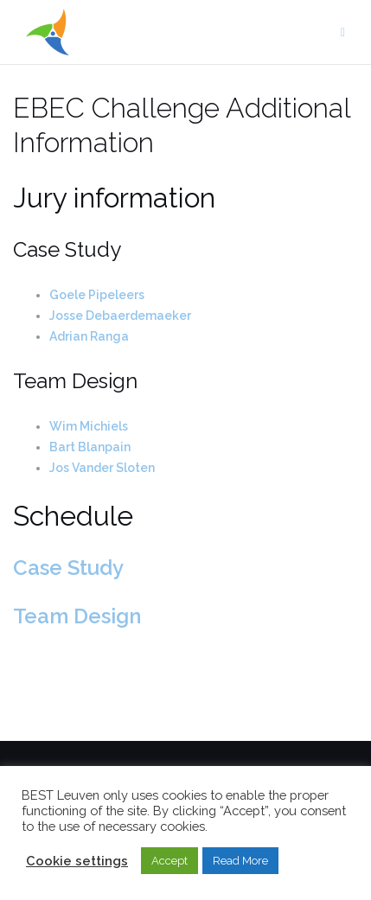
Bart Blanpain (90, 447)
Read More (240, 860)
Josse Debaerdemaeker (120, 315)
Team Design (77, 616)
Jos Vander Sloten (102, 468)
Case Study (68, 567)
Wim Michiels (88, 426)
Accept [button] (169, 860)
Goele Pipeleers (96, 295)
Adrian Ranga (89, 336)
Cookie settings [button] (77, 860)
